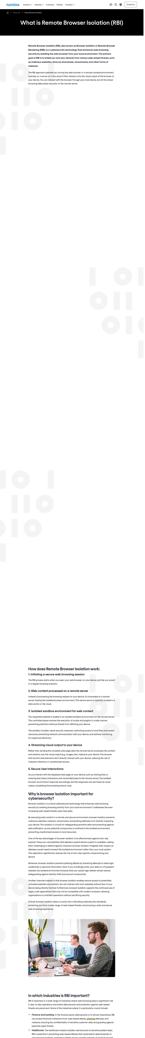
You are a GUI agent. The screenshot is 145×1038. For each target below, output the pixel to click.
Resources (16, 12)
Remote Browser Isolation (33, 12)
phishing (91, 1018)
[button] (116, 4)
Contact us (130, 4)
